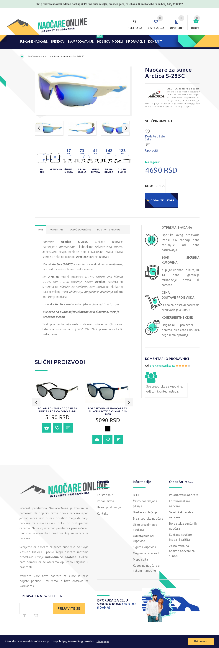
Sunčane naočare (37, 56)
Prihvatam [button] (200, 641)
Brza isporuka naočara (148, 518)
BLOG (136, 495)
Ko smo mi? (105, 495)
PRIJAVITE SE (69, 608)
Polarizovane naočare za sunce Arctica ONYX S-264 (57, 432)
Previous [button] (39, 128)
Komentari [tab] (56, 229)
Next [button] (126, 128)
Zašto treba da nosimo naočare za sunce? (182, 551)
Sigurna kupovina (144, 547)
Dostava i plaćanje (145, 512)
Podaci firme (105, 501)
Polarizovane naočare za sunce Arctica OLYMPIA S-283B (108, 433)
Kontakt (102, 513)
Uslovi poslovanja (109, 507)
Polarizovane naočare (183, 495)
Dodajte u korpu (161, 200)
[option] (49, 128)
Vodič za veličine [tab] (80, 229)
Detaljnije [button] (103, 641)
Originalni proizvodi (146, 553)
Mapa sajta (140, 559)
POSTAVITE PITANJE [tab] (108, 229)
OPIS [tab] (40, 229)
